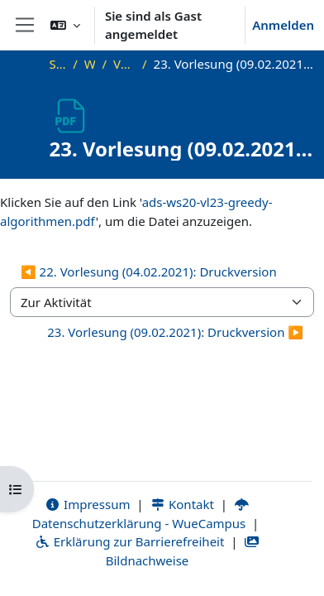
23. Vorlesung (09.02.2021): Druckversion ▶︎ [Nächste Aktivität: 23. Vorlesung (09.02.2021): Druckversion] (175, 332)
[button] (65, 25)
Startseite (58, 63)
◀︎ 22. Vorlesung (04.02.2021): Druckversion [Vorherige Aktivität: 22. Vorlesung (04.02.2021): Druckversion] (149, 271)
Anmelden (283, 25)
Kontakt (182, 504)
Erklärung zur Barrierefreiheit (129, 541)
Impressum (87, 504)
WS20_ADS (90, 63)
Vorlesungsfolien (124, 63)
